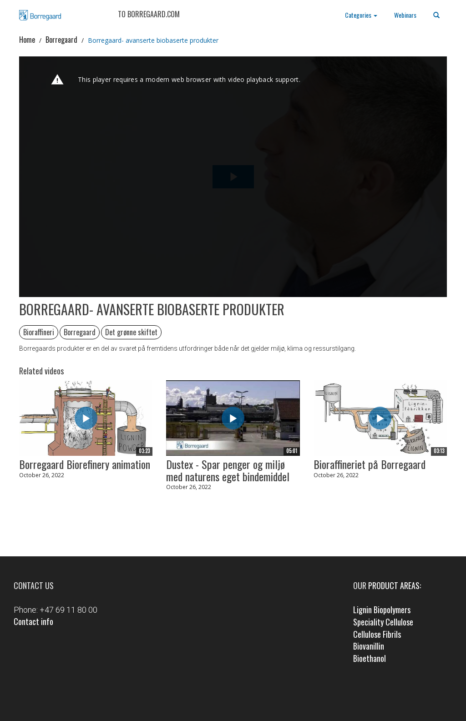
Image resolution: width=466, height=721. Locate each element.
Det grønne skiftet (131, 332)
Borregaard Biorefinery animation (84, 464)
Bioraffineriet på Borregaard (369, 464)
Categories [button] (361, 15)
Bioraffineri (38, 332)
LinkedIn (246, 696)
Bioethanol (369, 658)
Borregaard (61, 39)
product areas (394, 585)
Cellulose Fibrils (377, 634)
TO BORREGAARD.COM (149, 14)
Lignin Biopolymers (381, 609)
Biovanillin (368, 646)
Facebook (220, 696)
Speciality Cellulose (383, 622)
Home (27, 39)
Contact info (33, 621)
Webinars (405, 15)
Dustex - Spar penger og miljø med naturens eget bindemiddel (227, 470)
